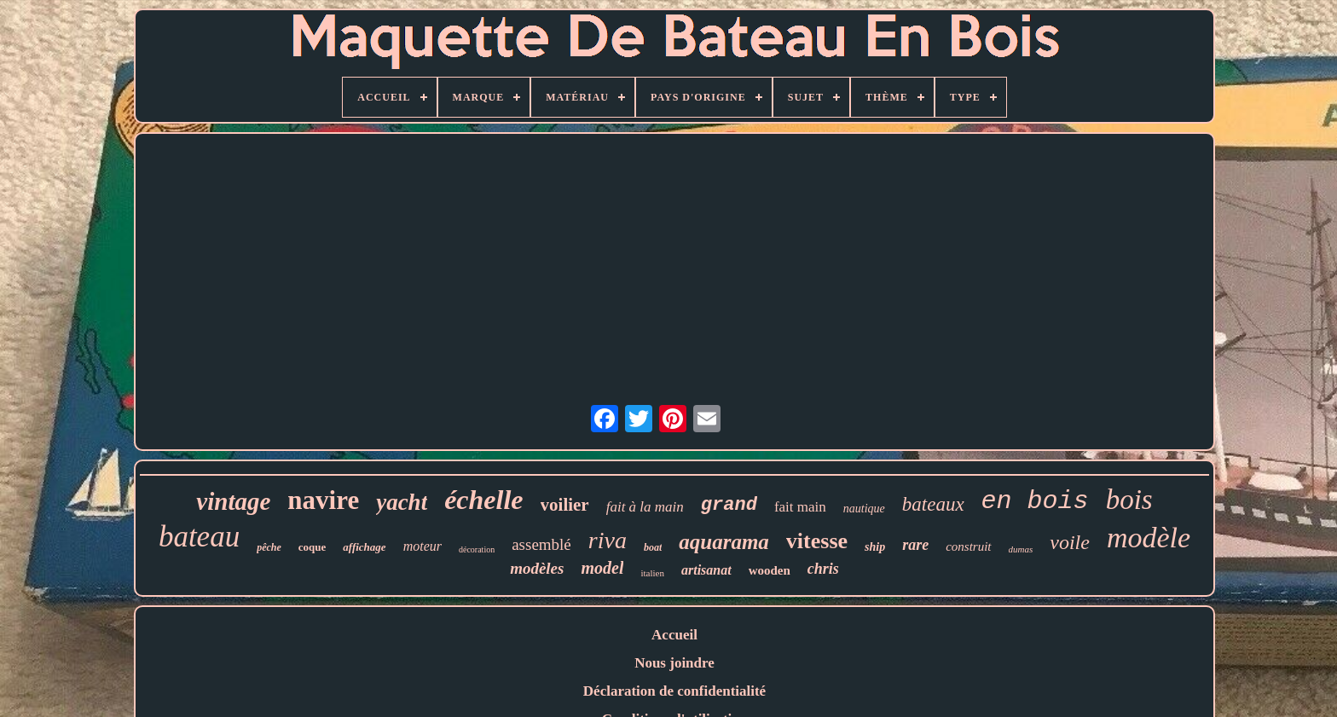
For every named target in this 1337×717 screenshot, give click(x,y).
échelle (483, 499)
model (602, 567)
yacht (401, 502)
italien (652, 573)
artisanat (706, 570)
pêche (269, 547)
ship (875, 547)
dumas (1021, 549)
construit (968, 546)
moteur (422, 546)
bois (1129, 499)
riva (607, 540)
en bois (1035, 501)
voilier (565, 504)
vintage (233, 501)
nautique (864, 508)
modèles (537, 568)
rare (915, 544)
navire (323, 500)
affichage (364, 547)
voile (1070, 542)
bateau (199, 536)
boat (653, 547)
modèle (1148, 537)
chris (823, 568)
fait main (800, 507)
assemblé (541, 544)
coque (312, 547)
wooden (769, 570)
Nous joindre (674, 663)
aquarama (724, 541)
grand (729, 505)
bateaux (933, 504)
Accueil (674, 635)
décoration (477, 549)
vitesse (817, 541)
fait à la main (645, 507)
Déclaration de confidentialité (674, 691)
